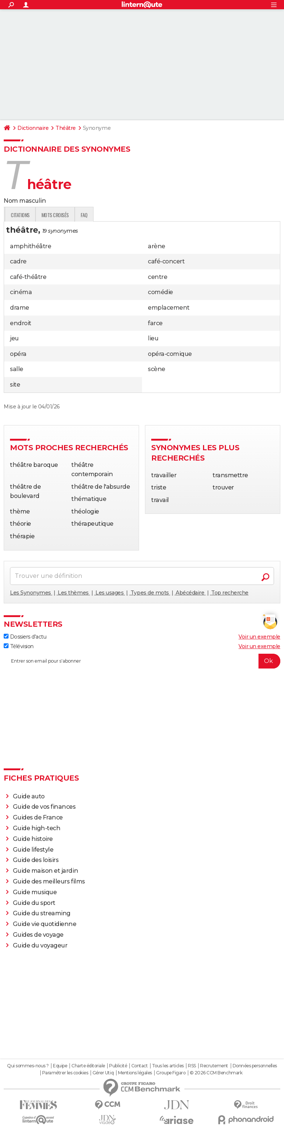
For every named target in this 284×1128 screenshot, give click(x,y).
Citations (113, 215)
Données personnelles (255, 1065)
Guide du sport (34, 902)
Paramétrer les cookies (65, 1072)
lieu (153, 338)
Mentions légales (135, 1072)
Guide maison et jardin (45, 870)
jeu (14, 338)
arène (156, 246)
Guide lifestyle (33, 849)
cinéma (21, 292)
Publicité (118, 1065)
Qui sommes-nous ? (28, 1065)
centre (157, 276)
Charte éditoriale (88, 1065)
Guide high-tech (37, 828)
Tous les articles (168, 1065)
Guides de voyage (38, 934)
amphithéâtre (30, 246)
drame (19, 307)
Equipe (60, 1065)
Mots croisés (147, 215)
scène (156, 369)
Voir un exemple (259, 636)
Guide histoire (33, 838)
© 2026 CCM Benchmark (216, 1072)
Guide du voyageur (40, 945)
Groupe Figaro (170, 1072)
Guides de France (38, 817)
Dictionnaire (32, 128)
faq (176, 215)
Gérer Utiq (103, 1072)
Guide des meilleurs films (49, 881)
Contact (139, 1065)
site (15, 384)
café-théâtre (28, 276)
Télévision (19, 646)
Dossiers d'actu (25, 636)
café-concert (166, 261)
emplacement (169, 307)
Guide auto (29, 796)
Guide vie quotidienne (45, 923)
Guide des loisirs (36, 859)
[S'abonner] (142, 661)
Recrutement (214, 1065)
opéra (18, 353)
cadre (18, 261)
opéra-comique (170, 353)
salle (16, 369)
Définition (19, 215)
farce (155, 323)
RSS (192, 1065)
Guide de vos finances (44, 806)
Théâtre (65, 128)
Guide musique (35, 892)
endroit (20, 323)
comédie (160, 292)
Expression (80, 215)
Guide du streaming (42, 913)
